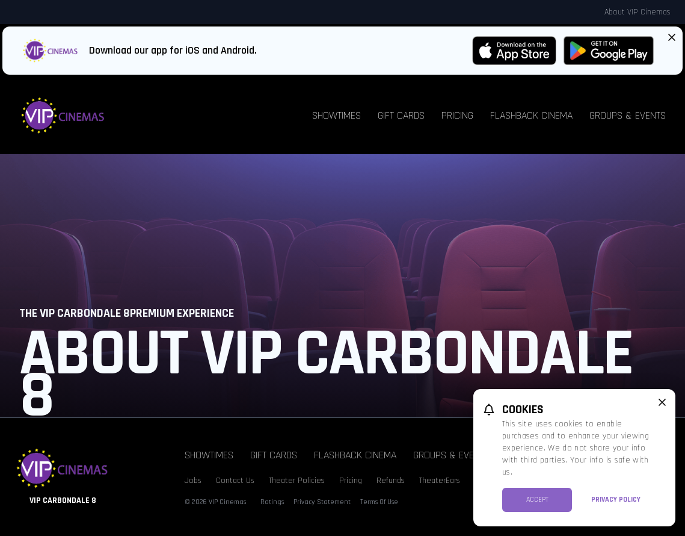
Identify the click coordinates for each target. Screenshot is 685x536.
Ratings (272, 501)
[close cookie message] (662, 402)
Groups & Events (627, 115)
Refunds (390, 480)
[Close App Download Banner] (672, 37)
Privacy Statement (322, 501)
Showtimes (336, 115)
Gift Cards (401, 115)
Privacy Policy (615, 499)
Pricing (457, 115)
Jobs (193, 480)
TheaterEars (439, 480)
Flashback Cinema (531, 115)
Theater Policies (297, 480)
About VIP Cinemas (637, 12)
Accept (537, 499)
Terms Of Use (379, 501)
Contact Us (235, 480)
